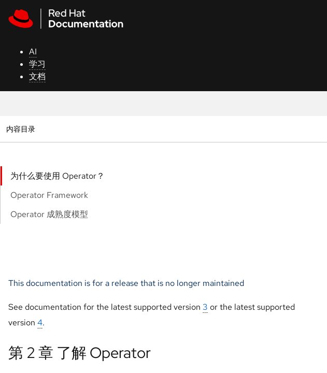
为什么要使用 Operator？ (57, 175)
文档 (37, 76)
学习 (37, 64)
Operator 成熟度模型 (49, 214)
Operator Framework (49, 195)
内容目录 (20, 129)
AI (33, 51)
